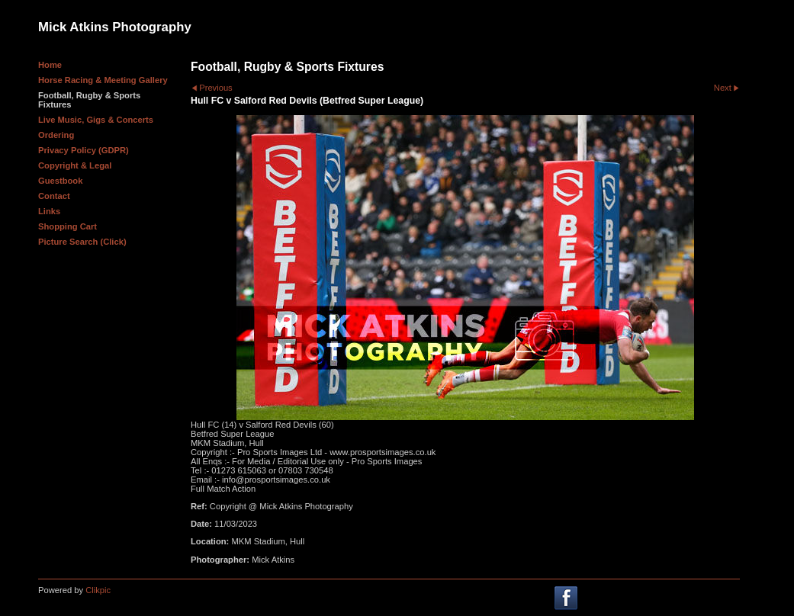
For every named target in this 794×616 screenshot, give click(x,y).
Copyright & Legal (74, 165)
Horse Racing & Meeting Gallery (103, 80)
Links (49, 211)
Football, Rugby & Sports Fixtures (89, 100)
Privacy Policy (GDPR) (83, 150)
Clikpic (98, 590)
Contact (54, 196)
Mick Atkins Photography (114, 27)
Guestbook (60, 180)
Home (50, 64)
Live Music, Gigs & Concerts (95, 119)
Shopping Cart (67, 226)
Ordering (56, 135)
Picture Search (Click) (82, 241)
